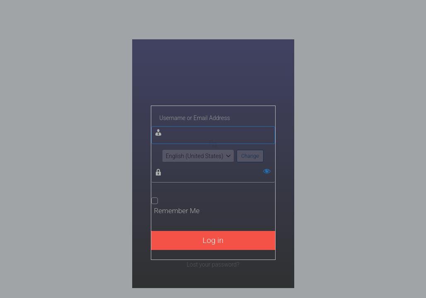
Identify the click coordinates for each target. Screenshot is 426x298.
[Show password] (267, 171)
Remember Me (177, 211)
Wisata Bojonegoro (213, 82)
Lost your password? (212, 264)
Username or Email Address (195, 118)
